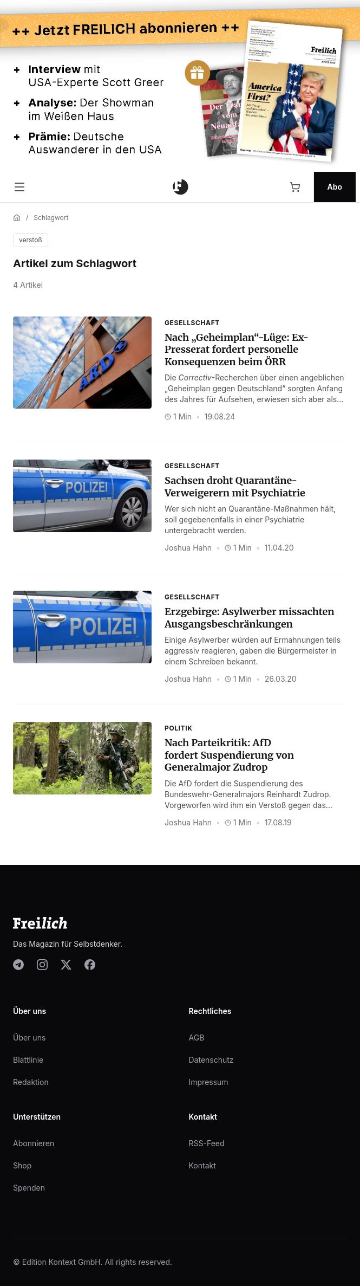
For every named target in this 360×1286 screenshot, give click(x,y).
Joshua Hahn (188, 547)
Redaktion (31, 1082)
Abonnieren (33, 1143)
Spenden (29, 1187)
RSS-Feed (207, 1143)
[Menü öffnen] (19, 187)
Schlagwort (51, 218)
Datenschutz (211, 1059)
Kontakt (202, 1165)
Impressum (208, 1082)
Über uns (29, 1037)
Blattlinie (28, 1059)
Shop (22, 1165)
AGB (197, 1037)
